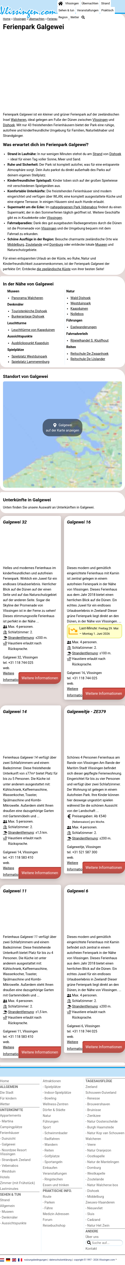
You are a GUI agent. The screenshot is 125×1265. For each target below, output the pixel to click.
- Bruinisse (93, 1110)
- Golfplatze (51, 1156)
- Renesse (92, 1098)
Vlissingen (72, 3)
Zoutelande (34, 245)
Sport (47, 1127)
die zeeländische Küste (54, 269)
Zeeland (91, 1087)
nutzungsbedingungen (35, 1259)
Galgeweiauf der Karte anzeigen (62, 427)
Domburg (56, 245)
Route (47, 1197)
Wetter (74, 17)
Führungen (50, 1122)
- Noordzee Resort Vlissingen (13, 1152)
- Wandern (50, 1145)
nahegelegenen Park (73, 207)
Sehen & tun (66, 10)
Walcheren (18, 120)
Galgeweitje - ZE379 (86, 711)
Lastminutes (9, 1189)
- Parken (49, 1202)
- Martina (6, 1121)
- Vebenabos (9, 1166)
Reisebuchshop (54, 1226)
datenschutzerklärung (60, 1259)
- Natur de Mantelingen (102, 1162)
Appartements (10, 1116)
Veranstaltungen (87, 10)
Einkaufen (50, 1168)
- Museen (7, 1212)
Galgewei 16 (79, 522)
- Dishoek (92, 1191)
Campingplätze (11, 1127)
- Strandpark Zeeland (15, 1160)
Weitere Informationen (39, 678)
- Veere (90, 1145)
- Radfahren (51, 1139)
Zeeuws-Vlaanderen (100, 1202)
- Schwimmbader (55, 1133)
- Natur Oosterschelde (101, 1122)
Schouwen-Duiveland (100, 1093)
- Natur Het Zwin (97, 1226)
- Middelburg (94, 1197)
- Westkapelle (95, 1174)
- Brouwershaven (97, 1104)
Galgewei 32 (15, 522)
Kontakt (91, 1249)
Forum (47, 1220)
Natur (47, 1116)
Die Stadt (6, 1093)
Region (62, 17)
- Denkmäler (9, 1217)
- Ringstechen (53, 1179)
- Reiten (48, 1150)
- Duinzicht (7, 1139)
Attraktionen (52, 1081)
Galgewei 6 (77, 891)
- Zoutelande (94, 1179)
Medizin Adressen (56, 1214)
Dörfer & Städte (54, 1110)
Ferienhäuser (9, 1133)
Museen (101, 245)
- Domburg (93, 1168)
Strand (105, 3)
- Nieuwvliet (94, 1208)
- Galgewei (7, 1144)
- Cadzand (92, 1220)
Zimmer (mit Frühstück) (17, 1183)
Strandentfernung (21, 638)
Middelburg (15, 245)
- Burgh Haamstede (99, 1127)
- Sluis (89, 1214)
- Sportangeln (52, 1162)
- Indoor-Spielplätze (57, 1093)
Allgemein (7, 1206)
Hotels (5, 1177)
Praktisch (107, 10)
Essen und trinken (56, 1185)
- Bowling (49, 1098)
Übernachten (90, 3)
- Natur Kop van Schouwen (104, 1133)
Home (4, 1081)
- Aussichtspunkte (13, 1223)
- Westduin (7, 1171)
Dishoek (9, 125)
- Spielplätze (52, 1087)
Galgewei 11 (15, 891)
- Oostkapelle (95, 1156)
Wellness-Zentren (55, 1104)
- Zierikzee (93, 1116)
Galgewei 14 (15, 711)
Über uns (92, 1237)
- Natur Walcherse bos (101, 1185)
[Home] (60, 3)
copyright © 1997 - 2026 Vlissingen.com (94, 1259)
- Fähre (48, 1208)
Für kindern (8, 1098)
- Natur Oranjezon (98, 1150)
